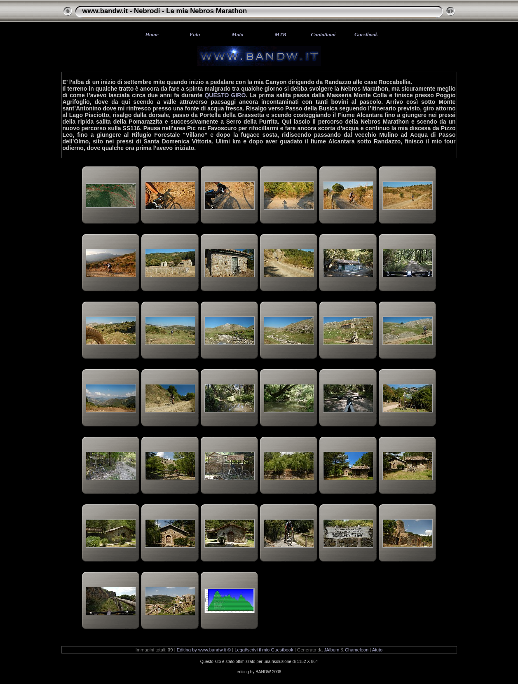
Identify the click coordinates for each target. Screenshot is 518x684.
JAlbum (331, 649)
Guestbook (366, 34)
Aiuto (377, 649)
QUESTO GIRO (225, 95)
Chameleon (356, 649)
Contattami (323, 34)
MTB (280, 34)
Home (152, 34)
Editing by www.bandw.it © (204, 649)
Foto (195, 34)
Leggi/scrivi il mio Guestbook (263, 649)
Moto (237, 34)
